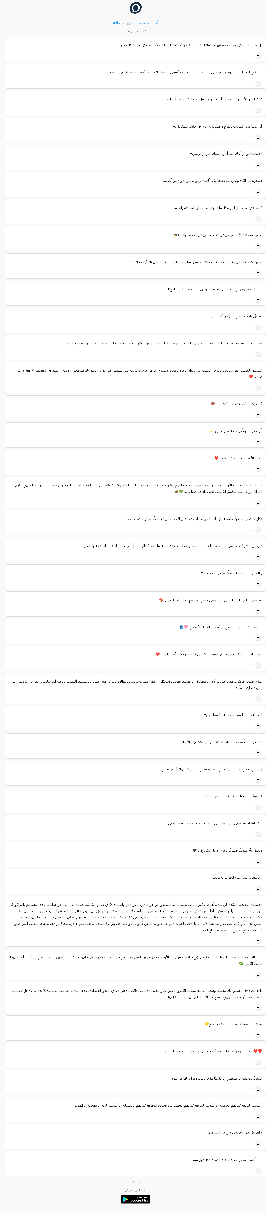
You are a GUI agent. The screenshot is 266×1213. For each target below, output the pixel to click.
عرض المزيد (133, 1181)
